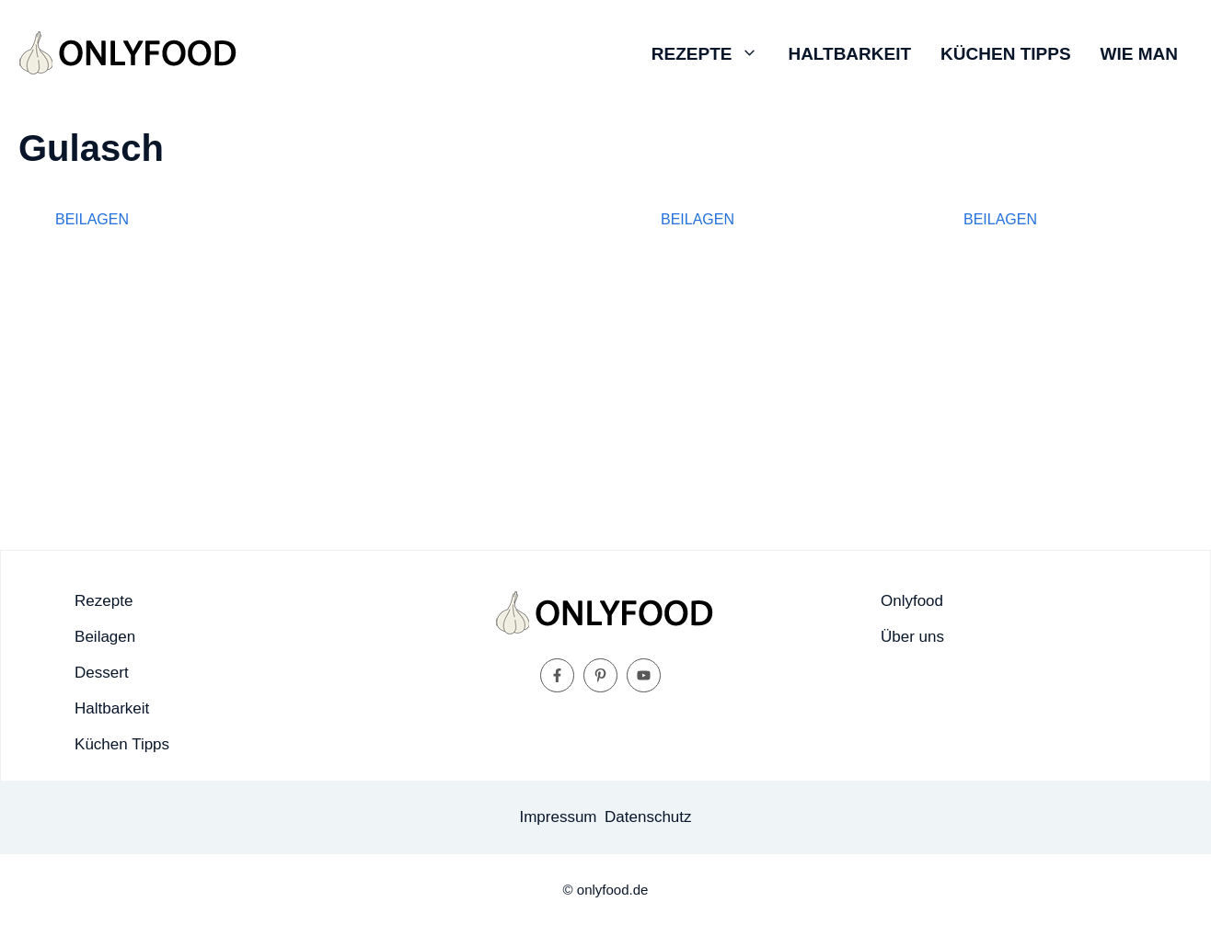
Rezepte (713, 54)
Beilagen (92, 219)
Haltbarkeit (849, 53)
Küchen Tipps (1005, 53)
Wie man (1139, 53)
